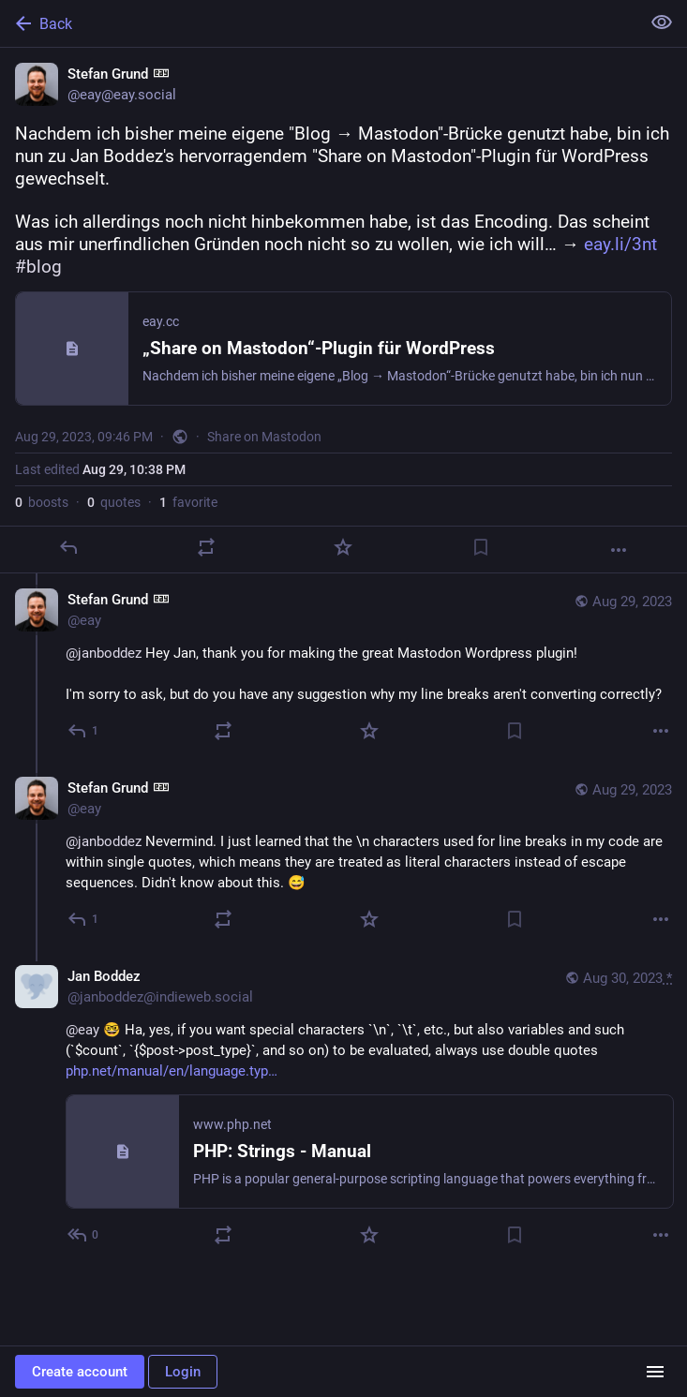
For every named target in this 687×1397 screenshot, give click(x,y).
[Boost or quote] (206, 547)
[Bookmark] (481, 547)
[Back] (318, 23)
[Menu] (655, 1371)
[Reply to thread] (84, 731)
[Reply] (68, 547)
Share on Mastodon (264, 436)
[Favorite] (343, 547)
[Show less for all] (661, 22)
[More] (618, 550)
